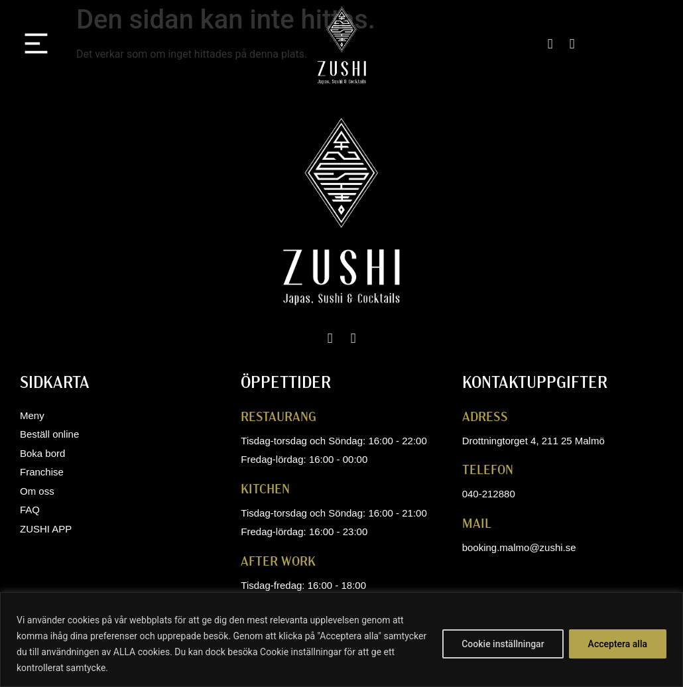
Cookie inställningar (503, 644)
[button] (36, 45)
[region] (341, 639)
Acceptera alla (617, 644)
